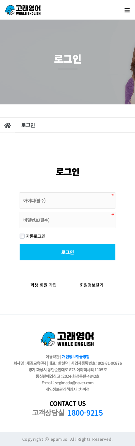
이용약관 (52, 356)
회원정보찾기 (91, 285)
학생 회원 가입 (43, 285)
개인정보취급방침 (76, 356)
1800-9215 (85, 412)
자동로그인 (32, 236)
